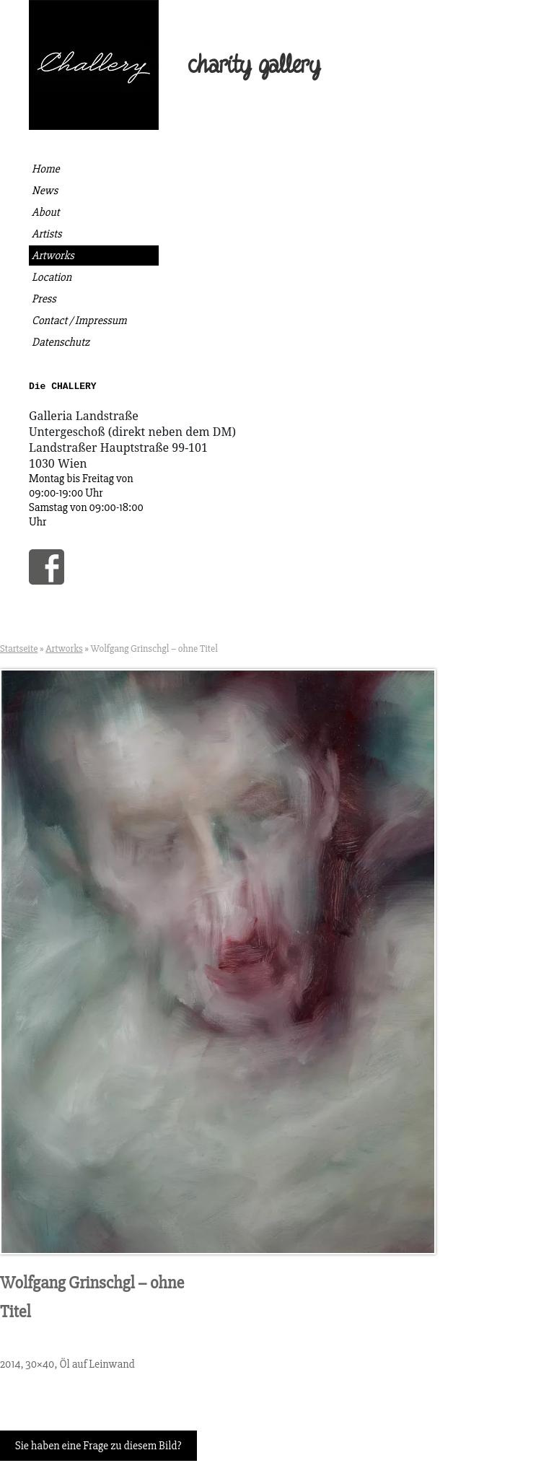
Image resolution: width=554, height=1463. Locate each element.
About (46, 212)
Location (51, 277)
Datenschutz (60, 342)
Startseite (19, 651)
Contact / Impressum (79, 320)
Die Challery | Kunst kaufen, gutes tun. (94, 65)
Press (44, 299)
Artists (46, 234)
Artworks (53, 255)
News (45, 190)
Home (46, 169)
